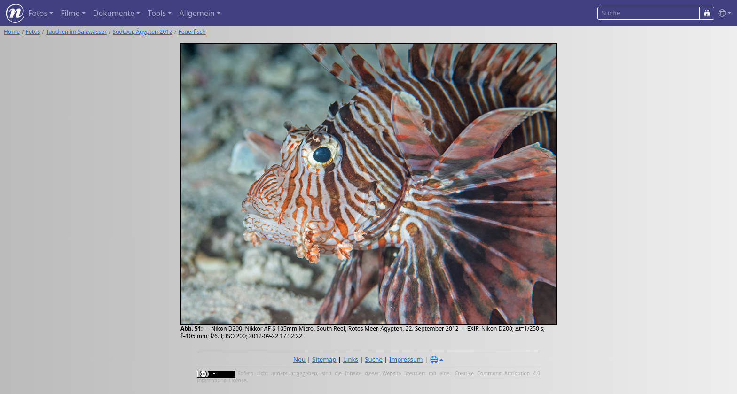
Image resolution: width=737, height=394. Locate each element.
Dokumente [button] (113, 13)
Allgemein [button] (196, 13)
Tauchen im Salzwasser (76, 32)
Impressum (406, 359)
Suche (374, 359)
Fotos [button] (37, 13)
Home (12, 32)
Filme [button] (70, 13)
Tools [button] (157, 13)
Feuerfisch (191, 32)
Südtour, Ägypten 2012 (142, 32)
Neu (299, 359)
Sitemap (324, 359)
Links (350, 359)
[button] (722, 13)
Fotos (33, 32)
